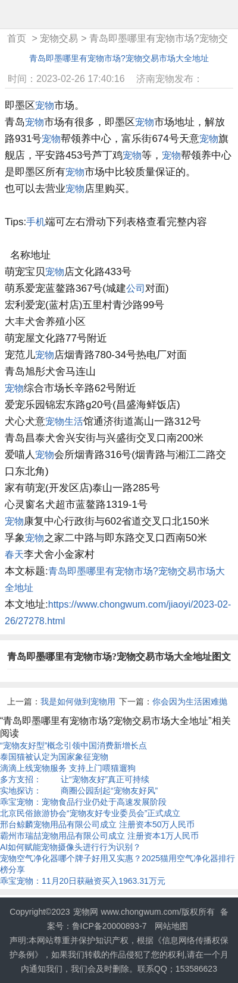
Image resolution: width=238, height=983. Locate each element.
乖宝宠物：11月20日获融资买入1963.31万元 (82, 881)
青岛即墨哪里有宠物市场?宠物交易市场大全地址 (119, 58)
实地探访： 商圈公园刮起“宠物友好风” (79, 790)
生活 (73, 421)
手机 (35, 222)
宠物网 (85, 911)
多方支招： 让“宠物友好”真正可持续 (74, 779)
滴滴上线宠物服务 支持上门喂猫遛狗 (68, 768)
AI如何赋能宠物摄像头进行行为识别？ (70, 847)
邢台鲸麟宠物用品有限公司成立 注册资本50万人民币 (97, 824)
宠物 (44, 105)
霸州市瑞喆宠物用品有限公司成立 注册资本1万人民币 (99, 835)
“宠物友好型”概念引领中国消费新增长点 (73, 745)
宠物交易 (59, 38)
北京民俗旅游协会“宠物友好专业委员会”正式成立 (90, 813)
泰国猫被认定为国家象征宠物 (54, 756)
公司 (135, 288)
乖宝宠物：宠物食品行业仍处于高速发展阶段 (83, 802)
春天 (14, 554)
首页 (16, 38)
